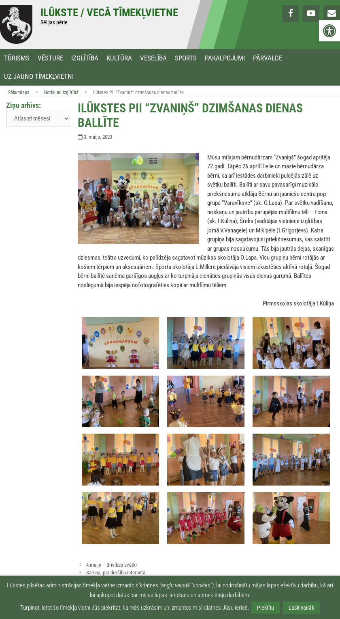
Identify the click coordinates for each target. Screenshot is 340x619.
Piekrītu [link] (265, 607)
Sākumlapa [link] (19, 92)
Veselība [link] (153, 58)
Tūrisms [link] (17, 58)
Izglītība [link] (84, 58)
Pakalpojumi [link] (225, 58)
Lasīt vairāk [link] (301, 607)
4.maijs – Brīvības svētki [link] (111, 565)
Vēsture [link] (50, 58)
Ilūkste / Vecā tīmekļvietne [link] (109, 12)
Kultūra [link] (119, 58)
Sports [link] (186, 58)
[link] (329, 30)
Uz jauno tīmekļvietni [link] (39, 76)
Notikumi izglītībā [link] (61, 92)
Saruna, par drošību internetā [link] (115, 573)
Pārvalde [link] (267, 58)
